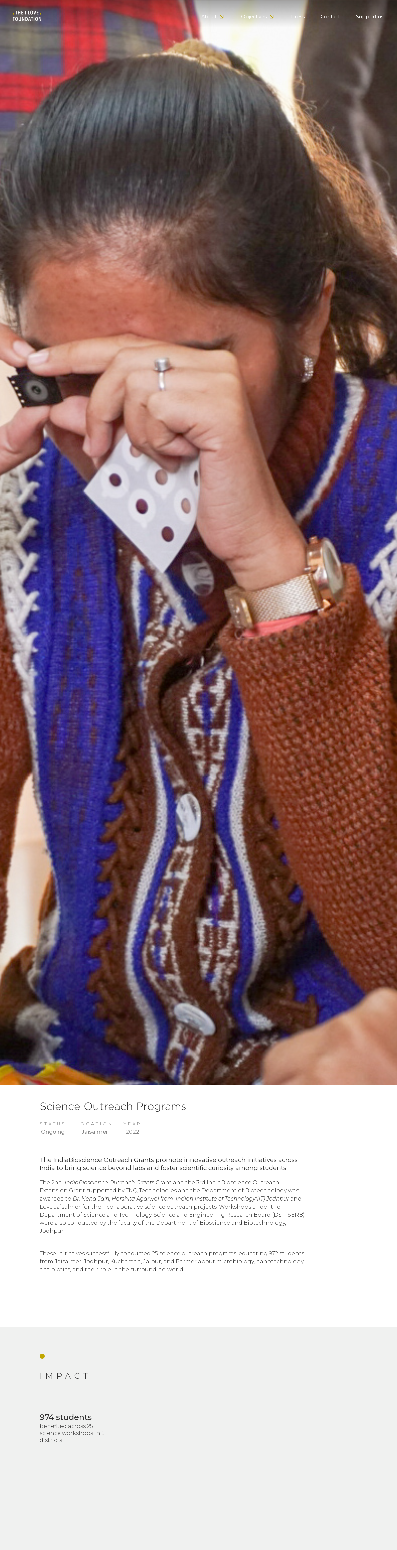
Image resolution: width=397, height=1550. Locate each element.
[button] (213, 16)
